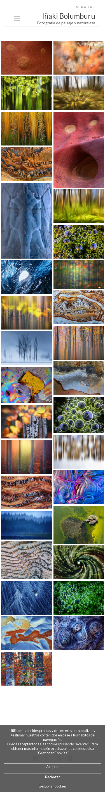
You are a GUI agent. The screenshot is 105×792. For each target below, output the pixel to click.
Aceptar (52, 766)
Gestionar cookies (52, 786)
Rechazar (52, 777)
